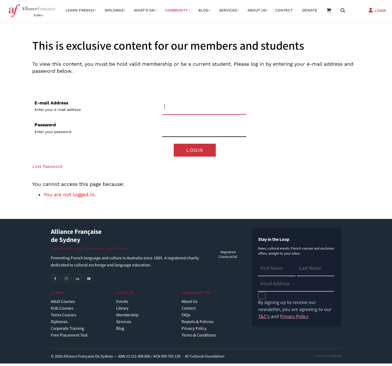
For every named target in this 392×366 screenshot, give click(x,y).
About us (256, 10)
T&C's (264, 318)
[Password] (204, 129)
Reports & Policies (198, 324)
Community (176, 10)
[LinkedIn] (77, 280)
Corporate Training (67, 331)
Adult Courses (63, 304)
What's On (144, 10)
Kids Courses (62, 311)
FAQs (186, 317)
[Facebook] (55, 280)
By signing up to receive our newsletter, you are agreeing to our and (294, 312)
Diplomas (114, 10)
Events (122, 304)
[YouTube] (88, 280)
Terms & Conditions (199, 337)
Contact (284, 10)
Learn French (79, 10)
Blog (203, 10)
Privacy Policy (194, 331)
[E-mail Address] (204, 107)
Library (122, 311)
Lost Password (47, 168)
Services (228, 10)
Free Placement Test (69, 337)
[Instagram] (66, 280)
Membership (127, 317)
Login (194, 151)
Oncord (336, 358)
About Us (189, 304)
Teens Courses (63, 317)
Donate (309, 10)
